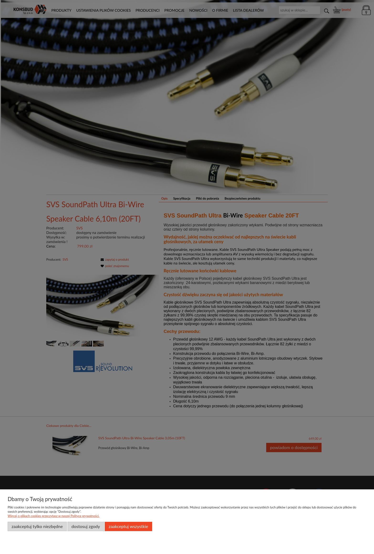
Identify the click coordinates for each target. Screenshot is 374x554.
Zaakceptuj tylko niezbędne (37, 526)
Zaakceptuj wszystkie (128, 526)
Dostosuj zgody (86, 526)
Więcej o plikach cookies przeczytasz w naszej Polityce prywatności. (53, 516)
